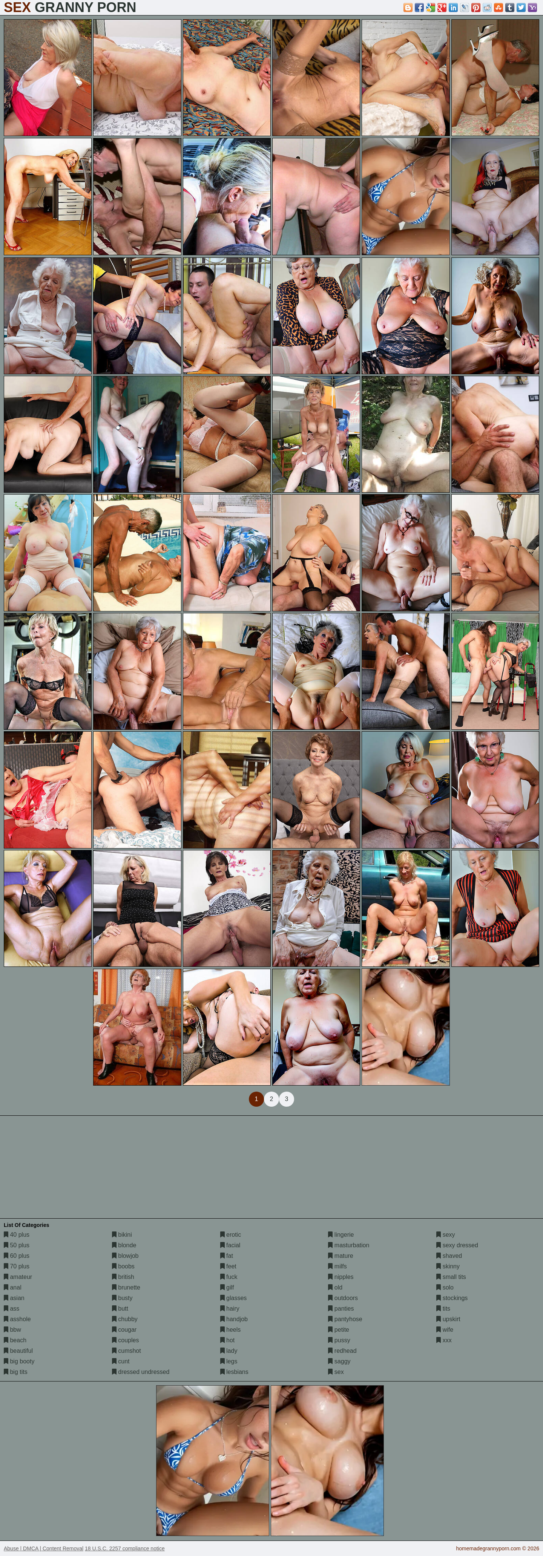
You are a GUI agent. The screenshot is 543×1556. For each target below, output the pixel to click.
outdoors (343, 1298)
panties (341, 1308)
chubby (125, 1319)
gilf (227, 1287)
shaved (449, 1256)
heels (230, 1329)
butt (120, 1308)
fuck (229, 1277)
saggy (339, 1361)
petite (338, 1329)
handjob (234, 1319)
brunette (126, 1287)
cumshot (126, 1351)
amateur (18, 1277)
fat (226, 1256)
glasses (233, 1298)
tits (443, 1308)
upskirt (448, 1319)
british (123, 1277)
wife (444, 1329)
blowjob (125, 1256)
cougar (124, 1329)
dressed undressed (141, 1372)
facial (230, 1245)
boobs (123, 1266)
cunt (121, 1361)
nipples (340, 1277)
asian (14, 1298)
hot (227, 1340)
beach (15, 1340)
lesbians (234, 1372)
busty (122, 1298)
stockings (452, 1298)
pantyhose (345, 1319)
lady (229, 1351)
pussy (339, 1340)
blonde (124, 1245)
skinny (448, 1266)
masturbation (348, 1245)
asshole (17, 1319)
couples (125, 1340)
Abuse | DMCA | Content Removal (43, 1548)
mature (340, 1256)
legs (229, 1361)
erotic (230, 1234)
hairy (229, 1308)
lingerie (341, 1234)
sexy (445, 1234)
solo (445, 1287)
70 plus (16, 1266)
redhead (342, 1351)
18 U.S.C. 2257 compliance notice (125, 1548)
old (335, 1287)
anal (12, 1287)
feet (228, 1266)
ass (11, 1308)
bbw (12, 1329)
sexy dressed (457, 1245)
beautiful (18, 1351)
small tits (451, 1277)
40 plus (16, 1234)
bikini (122, 1234)
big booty (19, 1361)
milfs (337, 1266)
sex (336, 1372)
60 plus (16, 1256)
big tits (16, 1372)
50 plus (16, 1245)
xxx (443, 1340)
